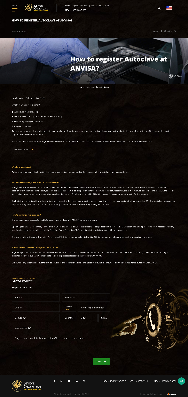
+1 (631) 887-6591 (78, 10)
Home (15, 31)
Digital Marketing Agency (151, 393)
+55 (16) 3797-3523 (100, 5)
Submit (101, 361)
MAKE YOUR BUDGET (22, 149)
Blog (23, 31)
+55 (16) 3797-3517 (79, 5)
